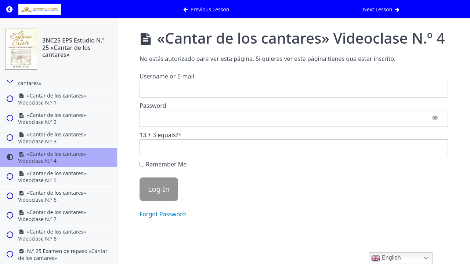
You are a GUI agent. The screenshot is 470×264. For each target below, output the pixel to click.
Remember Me (163, 164)
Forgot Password (163, 214)
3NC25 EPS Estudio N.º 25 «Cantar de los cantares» (73, 47)
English (386, 258)
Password (153, 106)
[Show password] (435, 118)
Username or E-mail (167, 76)
